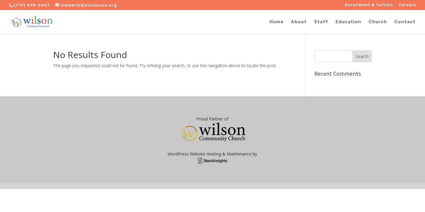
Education (348, 22)
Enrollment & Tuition (369, 5)
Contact (405, 22)
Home (276, 22)
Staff (321, 22)
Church (378, 22)
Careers (407, 5)
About (299, 22)
